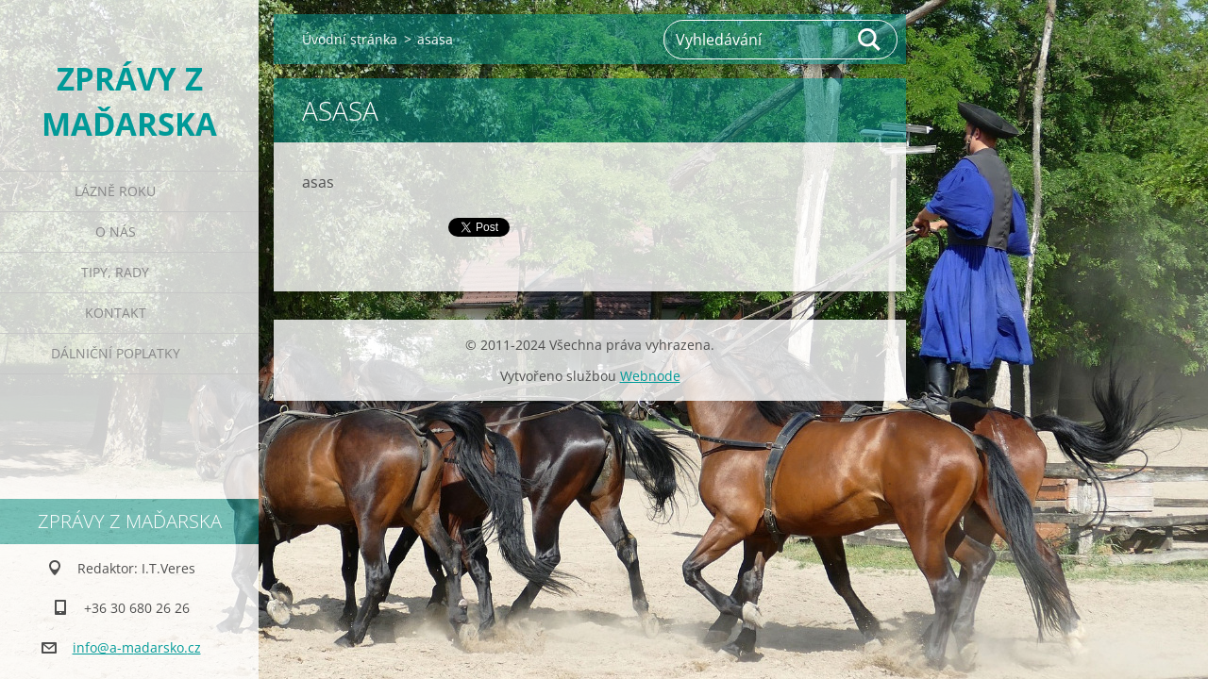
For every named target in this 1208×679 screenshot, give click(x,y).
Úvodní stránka (349, 39)
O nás (115, 231)
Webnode (650, 376)
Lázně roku (115, 191)
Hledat (870, 39)
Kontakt (115, 313)
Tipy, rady (115, 272)
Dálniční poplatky (115, 353)
